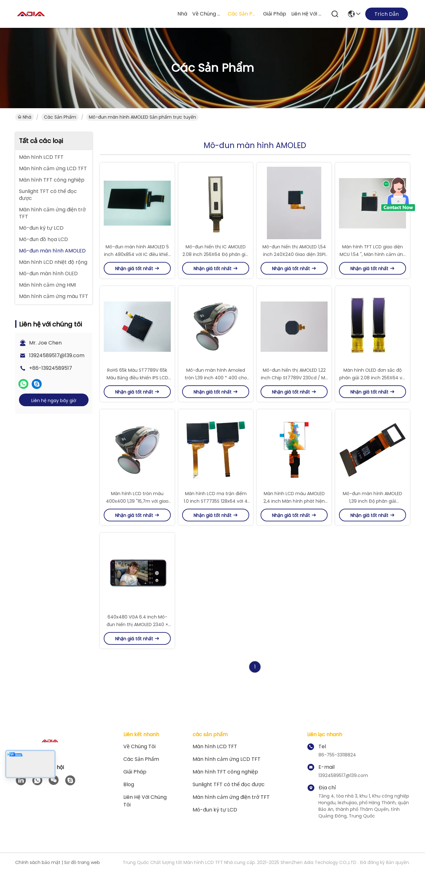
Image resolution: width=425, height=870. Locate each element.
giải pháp (274, 13)
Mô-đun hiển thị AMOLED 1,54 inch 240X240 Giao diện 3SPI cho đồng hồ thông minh (294, 254)
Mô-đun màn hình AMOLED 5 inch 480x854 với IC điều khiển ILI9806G (137, 254)
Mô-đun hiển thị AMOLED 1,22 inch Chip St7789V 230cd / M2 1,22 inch (294, 377)
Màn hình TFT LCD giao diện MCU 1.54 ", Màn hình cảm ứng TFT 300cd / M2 (373, 254)
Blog (128, 784)
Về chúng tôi (207, 13)
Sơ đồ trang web (82, 862)
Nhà (182, 13)
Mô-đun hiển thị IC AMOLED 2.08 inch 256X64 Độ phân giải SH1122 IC (215, 254)
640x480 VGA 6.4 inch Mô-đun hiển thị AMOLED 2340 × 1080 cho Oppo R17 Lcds (137, 624)
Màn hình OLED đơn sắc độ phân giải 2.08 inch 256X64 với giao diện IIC (372, 377)
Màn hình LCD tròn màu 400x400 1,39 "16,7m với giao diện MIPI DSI (137, 501)
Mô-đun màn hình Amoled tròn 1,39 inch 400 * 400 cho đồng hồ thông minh (216, 377)
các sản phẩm (243, 13)
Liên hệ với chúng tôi (306, 13)
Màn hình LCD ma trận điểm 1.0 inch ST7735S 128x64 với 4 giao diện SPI (216, 501)
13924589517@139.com (56, 355)
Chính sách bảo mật (37, 862)
